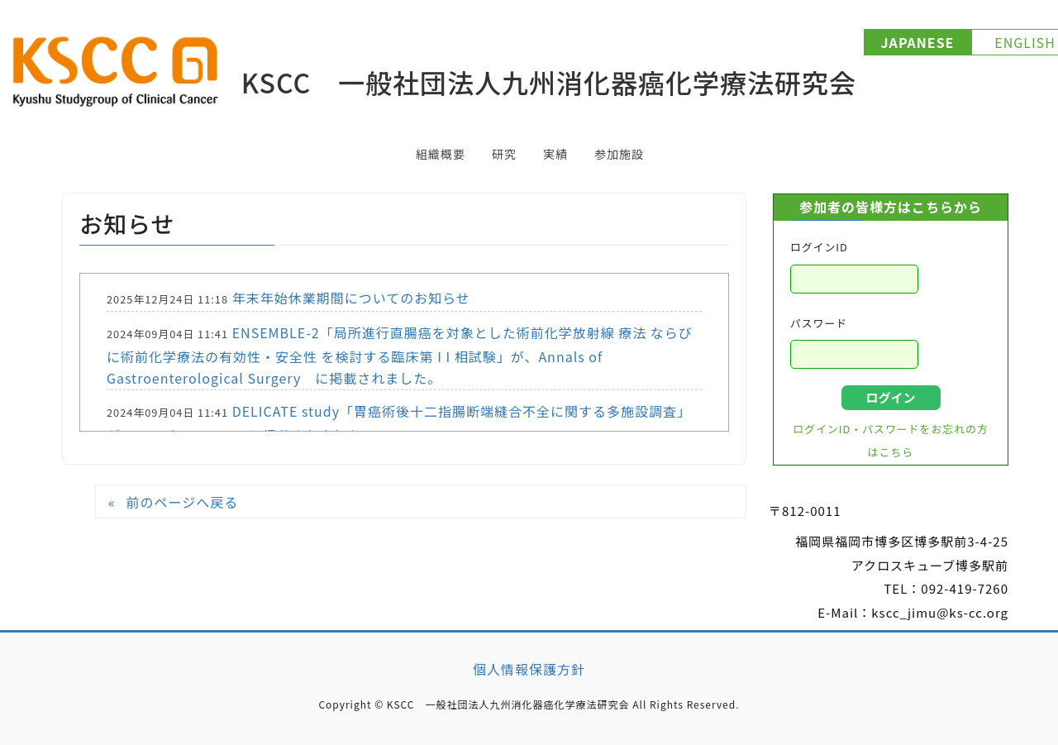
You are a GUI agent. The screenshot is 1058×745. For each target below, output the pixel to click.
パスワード (818, 323)
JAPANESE (918, 42)
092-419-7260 (964, 588)
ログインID (819, 247)
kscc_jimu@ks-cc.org (939, 612)
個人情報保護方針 (529, 669)
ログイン (890, 397)
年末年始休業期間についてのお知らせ (351, 298)
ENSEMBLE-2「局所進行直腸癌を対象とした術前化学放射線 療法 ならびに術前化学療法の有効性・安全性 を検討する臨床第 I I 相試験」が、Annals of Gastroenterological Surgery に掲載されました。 (400, 355)
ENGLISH (1025, 42)
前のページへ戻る (182, 502)
